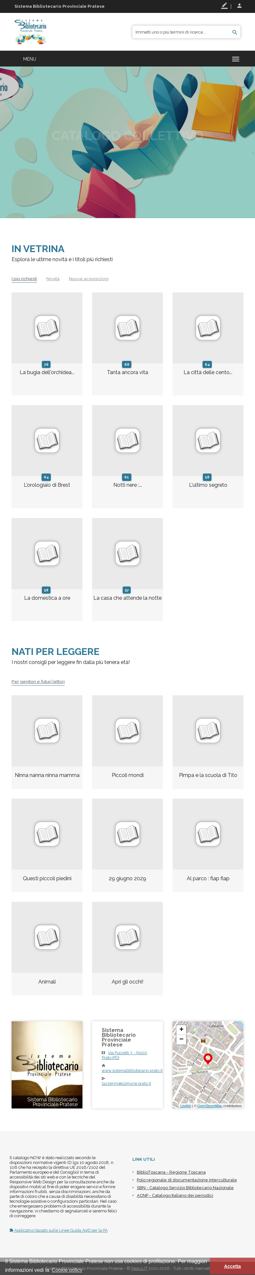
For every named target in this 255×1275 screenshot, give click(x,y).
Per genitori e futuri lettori (40, 681)
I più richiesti (25, 278)
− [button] (181, 1040)
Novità (55, 278)
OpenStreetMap (209, 1106)
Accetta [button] (232, 1266)
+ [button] (181, 1030)
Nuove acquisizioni (91, 278)
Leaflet (185, 1106)
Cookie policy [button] (67, 1270)
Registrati (224, 5)
